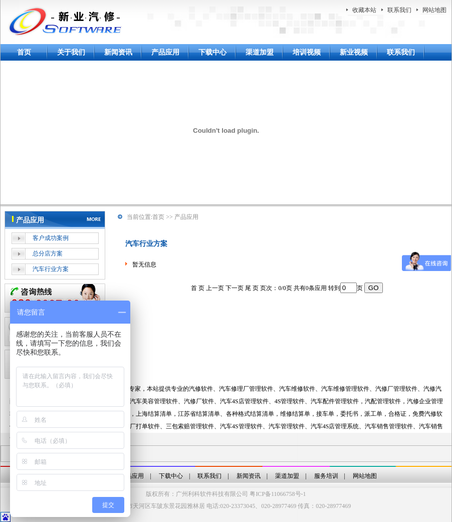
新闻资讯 (118, 52)
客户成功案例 (51, 237)
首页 (24, 52)
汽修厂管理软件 (396, 388)
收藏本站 (364, 10)
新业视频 (354, 52)
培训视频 (307, 52)
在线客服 (55, 298)
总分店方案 (48, 253)
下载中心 (212, 52)
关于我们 (71, 52)
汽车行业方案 (51, 269)
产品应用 (165, 52)
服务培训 (326, 475)
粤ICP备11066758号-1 (278, 493)
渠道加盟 (260, 52)
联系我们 (399, 10)
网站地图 (434, 10)
